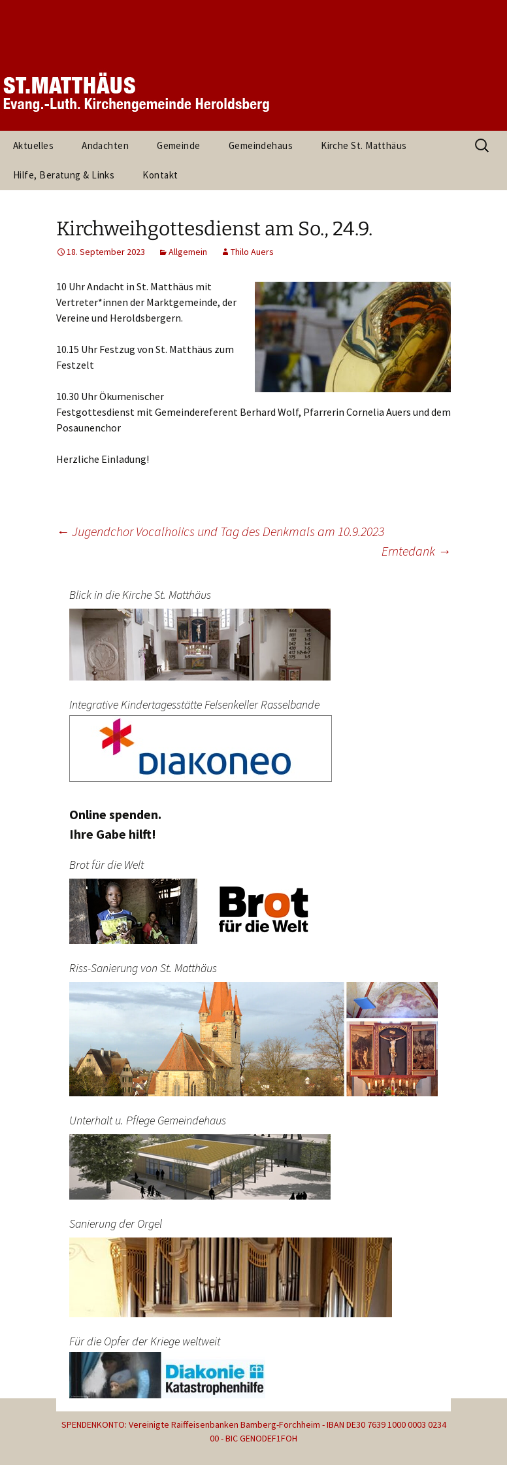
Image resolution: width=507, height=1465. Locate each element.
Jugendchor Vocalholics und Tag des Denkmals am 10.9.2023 (220, 531)
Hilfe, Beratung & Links (63, 175)
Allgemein (188, 252)
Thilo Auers (252, 252)
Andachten (105, 145)
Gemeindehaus (261, 145)
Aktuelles (33, 145)
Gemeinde (179, 145)
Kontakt (160, 175)
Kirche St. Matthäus (364, 145)
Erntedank (416, 551)
